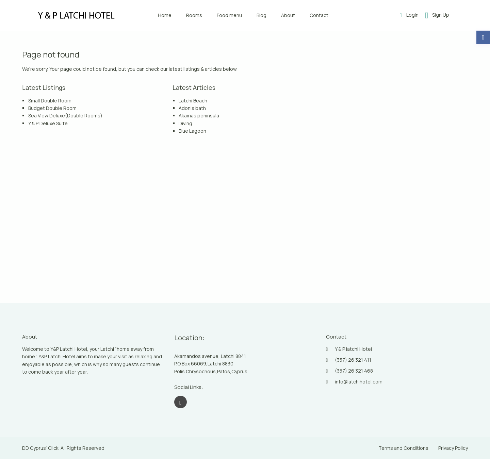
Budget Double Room (52, 108)
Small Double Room (49, 100)
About (288, 15)
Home (165, 15)
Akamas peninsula (199, 115)
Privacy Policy (453, 448)
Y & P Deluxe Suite (48, 123)
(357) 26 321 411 (353, 360)
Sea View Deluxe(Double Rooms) (65, 115)
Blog (261, 15)
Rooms (194, 15)
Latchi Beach (193, 100)
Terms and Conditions (403, 448)
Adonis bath (192, 108)
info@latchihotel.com (358, 381)
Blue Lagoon (192, 131)
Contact (319, 15)
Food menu (229, 15)
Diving (185, 123)
